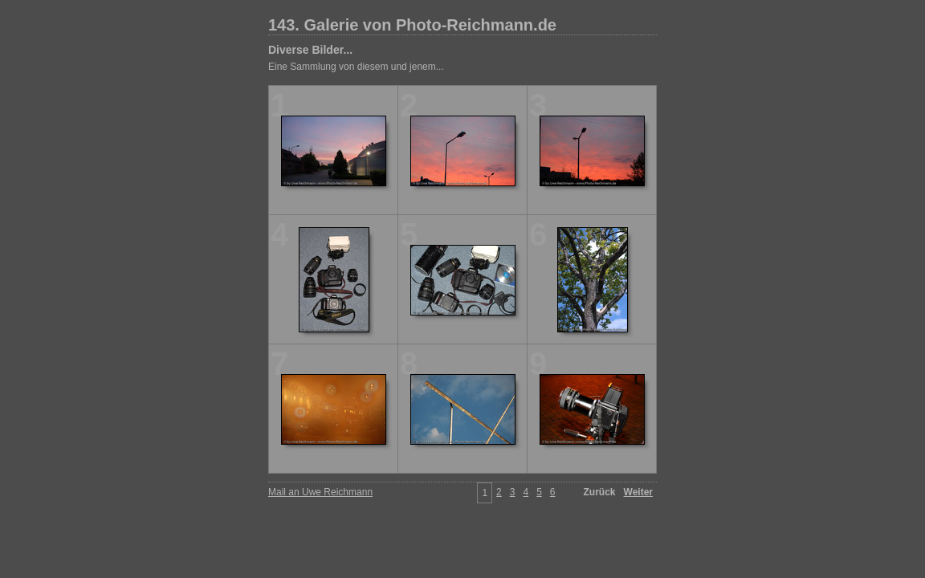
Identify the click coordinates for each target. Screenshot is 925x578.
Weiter (638, 492)
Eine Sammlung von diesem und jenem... (356, 66)
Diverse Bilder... (310, 49)
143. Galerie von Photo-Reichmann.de (412, 25)
